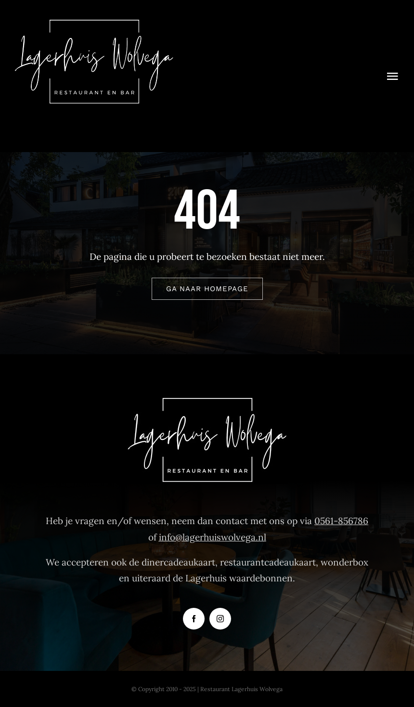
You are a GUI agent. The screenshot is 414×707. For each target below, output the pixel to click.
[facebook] (194, 619)
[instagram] (220, 619)
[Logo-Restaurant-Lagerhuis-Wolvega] (93, 23)
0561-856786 (341, 521)
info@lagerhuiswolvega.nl (212, 537)
